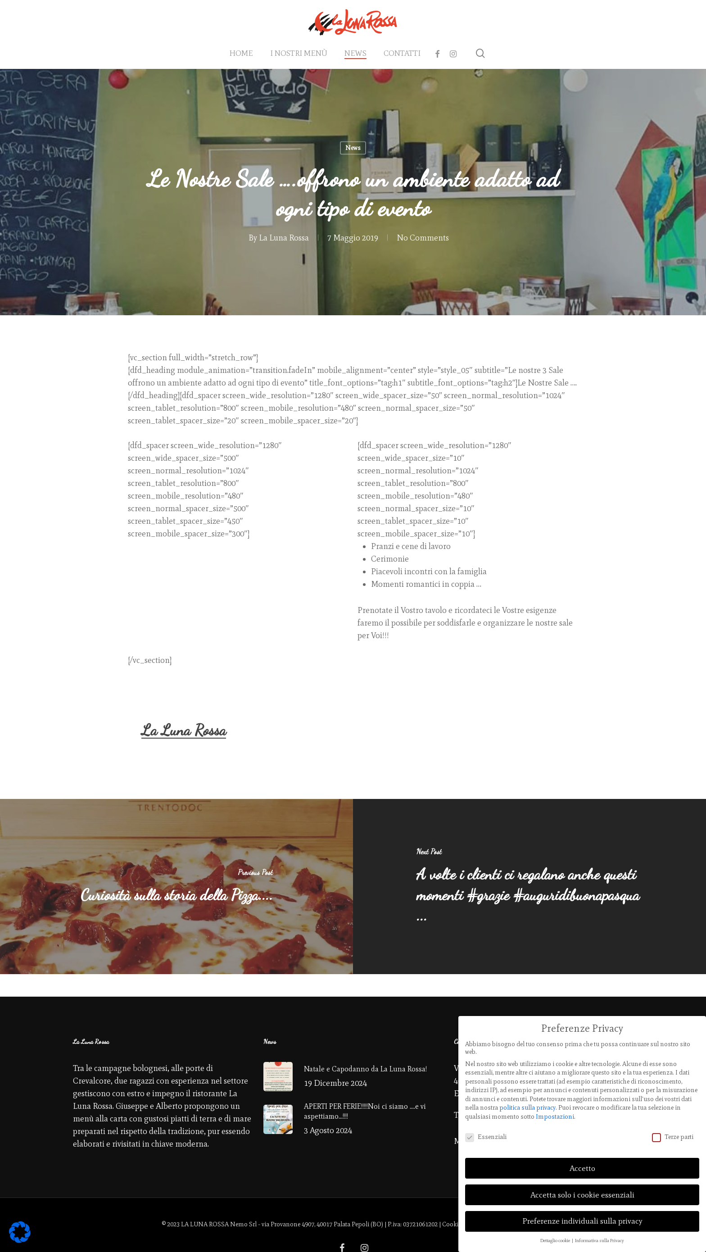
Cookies (453, 1224)
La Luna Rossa (284, 238)
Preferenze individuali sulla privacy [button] (582, 1216)
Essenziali (486, 1132)
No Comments (423, 238)
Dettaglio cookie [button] (555, 1236)
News (353, 148)
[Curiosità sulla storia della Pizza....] (176, 886)
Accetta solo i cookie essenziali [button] (582, 1190)
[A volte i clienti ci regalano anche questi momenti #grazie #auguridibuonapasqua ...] (529, 886)
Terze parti (672, 1132)
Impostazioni (555, 1112)
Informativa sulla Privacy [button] (599, 1236)
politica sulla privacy (527, 1103)
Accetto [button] (582, 1163)
